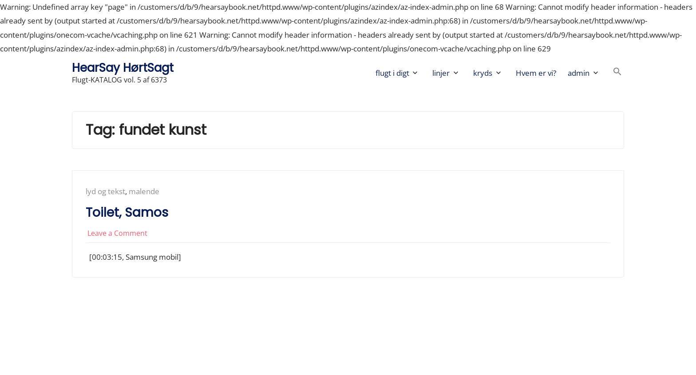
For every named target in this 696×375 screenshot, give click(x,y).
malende (144, 191)
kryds (482, 73)
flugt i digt (392, 73)
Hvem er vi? (536, 73)
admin (578, 73)
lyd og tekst (105, 191)
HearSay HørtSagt (123, 67)
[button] (617, 73)
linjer (441, 73)
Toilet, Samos (127, 212)
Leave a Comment (117, 233)
